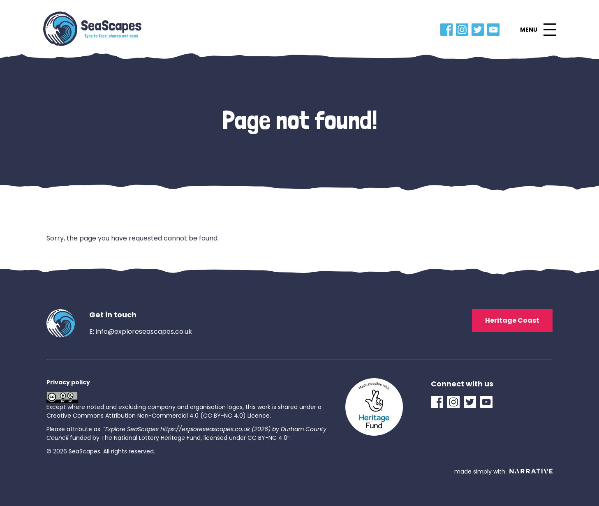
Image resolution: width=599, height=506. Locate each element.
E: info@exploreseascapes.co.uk (140, 331)
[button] (538, 29)
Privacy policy (68, 382)
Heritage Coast (512, 320)
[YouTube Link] (495, 29)
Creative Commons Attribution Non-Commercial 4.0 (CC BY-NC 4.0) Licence (158, 415)
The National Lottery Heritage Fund (151, 438)
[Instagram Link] (464, 29)
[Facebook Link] (448, 29)
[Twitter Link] (479, 29)
